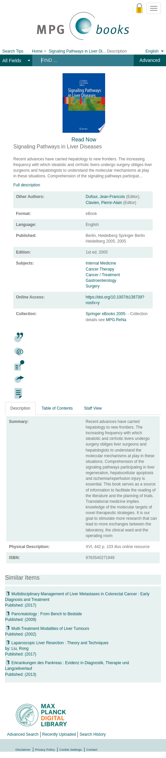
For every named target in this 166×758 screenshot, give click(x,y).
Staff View (93, 408)
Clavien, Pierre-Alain (104, 202)
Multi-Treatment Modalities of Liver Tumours (47, 628)
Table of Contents (57, 408)
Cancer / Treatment (103, 275)
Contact (91, 749)
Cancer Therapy (100, 269)
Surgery (93, 286)
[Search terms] (81, 60)
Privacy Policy (45, 749)
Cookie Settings (70, 749)
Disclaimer (23, 749)
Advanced (149, 60)
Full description (26, 185)
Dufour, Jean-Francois (105, 196)
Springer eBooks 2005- (107, 313)
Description (20, 408)
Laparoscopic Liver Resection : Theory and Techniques (56, 643)
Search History (93, 734)
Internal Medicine (101, 263)
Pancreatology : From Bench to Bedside (43, 614)
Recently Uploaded (59, 734)
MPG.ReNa (116, 319)
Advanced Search (23, 734)
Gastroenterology (101, 280)
